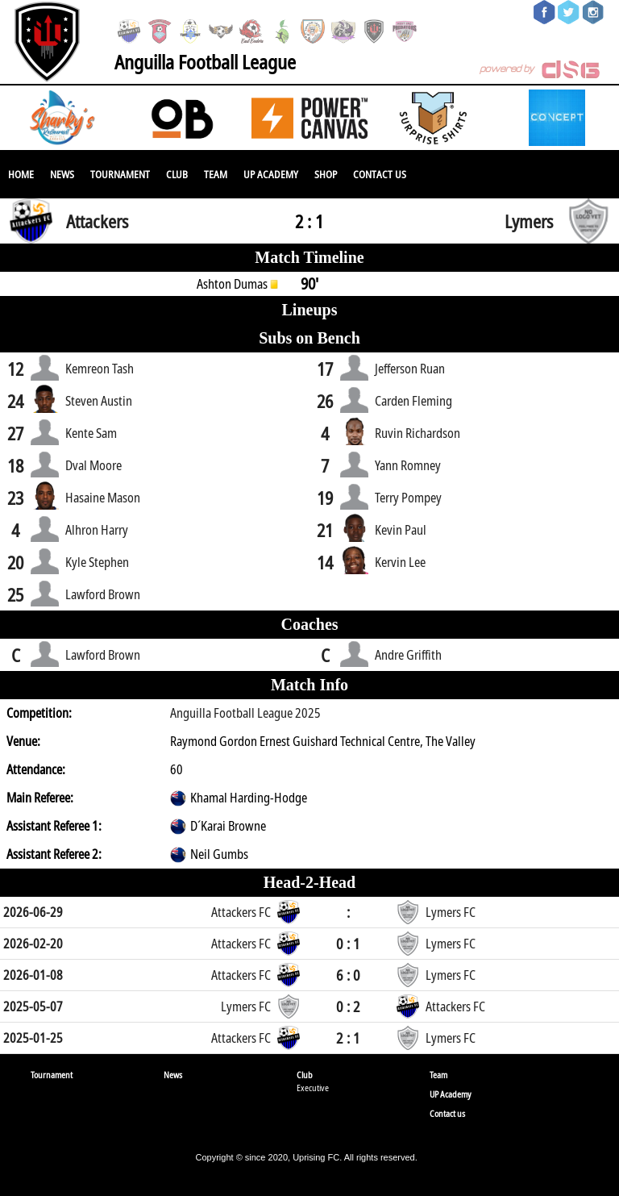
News (62, 174)
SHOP (325, 174)
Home (21, 174)
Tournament (120, 174)
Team (215, 174)
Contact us (379, 174)
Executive (313, 1087)
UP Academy (270, 174)
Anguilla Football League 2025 (245, 713)
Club (177, 174)
